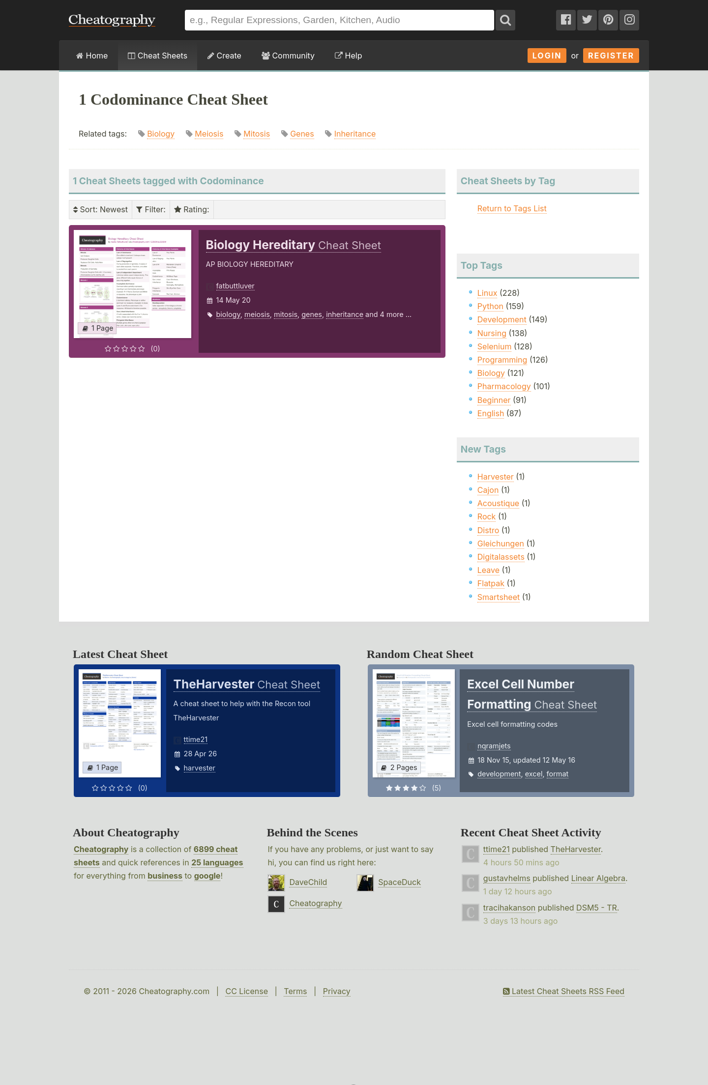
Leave (488, 570)
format (558, 774)
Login (547, 55)
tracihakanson (509, 908)
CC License (246, 991)
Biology (161, 134)
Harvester (495, 477)
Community (288, 55)
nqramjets (493, 746)
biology (228, 314)
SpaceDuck (399, 882)
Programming (502, 360)
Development (502, 319)
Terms (295, 991)
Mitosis (256, 134)
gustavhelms (507, 878)
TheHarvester (576, 849)
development (499, 774)
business (165, 876)
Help (348, 55)
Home (92, 55)
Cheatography (101, 849)
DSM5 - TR (596, 908)
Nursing (491, 333)
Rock (486, 516)
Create (224, 55)
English (490, 413)
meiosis (257, 314)
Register (611, 55)
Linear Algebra (598, 878)
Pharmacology (504, 386)
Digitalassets (501, 557)
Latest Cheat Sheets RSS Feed (563, 991)
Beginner (494, 400)
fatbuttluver (235, 286)
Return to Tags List (512, 208)
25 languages (217, 862)
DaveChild (308, 882)
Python (490, 306)
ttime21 (196, 739)
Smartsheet (498, 597)
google (207, 876)
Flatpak (490, 583)
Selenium (494, 346)
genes (311, 314)
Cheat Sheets (157, 55)
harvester (199, 768)
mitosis (285, 314)
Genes (302, 134)
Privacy (337, 991)
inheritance (344, 314)
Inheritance (355, 134)
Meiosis (209, 134)
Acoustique (498, 503)
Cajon (488, 490)
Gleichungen (500, 543)
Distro (488, 530)
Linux (487, 293)
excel (534, 774)
